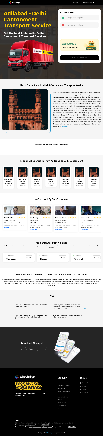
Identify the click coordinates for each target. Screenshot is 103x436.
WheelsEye (49, 433)
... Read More (65, 126)
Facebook (84, 383)
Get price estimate (79, 58)
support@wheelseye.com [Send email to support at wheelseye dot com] (27, 425)
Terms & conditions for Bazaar (64, 393)
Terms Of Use (62, 402)
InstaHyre (84, 392)
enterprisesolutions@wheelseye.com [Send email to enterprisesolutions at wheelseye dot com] (40, 427)
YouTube (83, 389)
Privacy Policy (62, 388)
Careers (60, 409)
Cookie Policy (62, 405)
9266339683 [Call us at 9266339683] (72, 427)
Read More (7, 227)
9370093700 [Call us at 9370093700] (45, 425)
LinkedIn (83, 386)
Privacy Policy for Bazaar (63, 398)
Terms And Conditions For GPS (64, 384)
